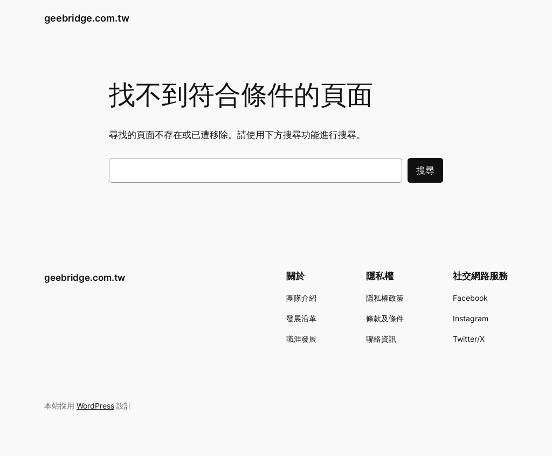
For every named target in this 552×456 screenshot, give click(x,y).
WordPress (95, 405)
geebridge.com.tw (86, 18)
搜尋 (425, 170)
